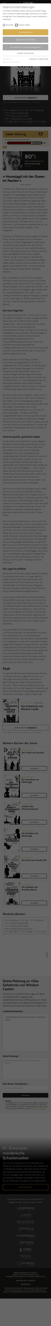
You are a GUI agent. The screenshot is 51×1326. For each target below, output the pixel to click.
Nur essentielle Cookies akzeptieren (25, 47)
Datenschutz (43, 59)
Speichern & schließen (25, 39)
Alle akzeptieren (25, 32)
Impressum (33, 59)
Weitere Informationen (25, 53)
